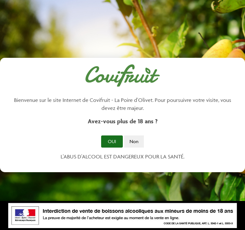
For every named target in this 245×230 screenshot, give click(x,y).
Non (134, 141)
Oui (112, 141)
